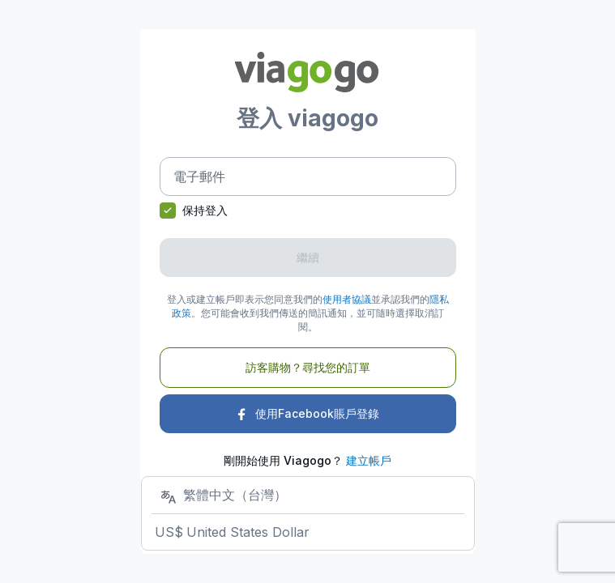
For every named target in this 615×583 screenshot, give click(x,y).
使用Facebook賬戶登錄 (307, 413)
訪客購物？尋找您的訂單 (308, 367)
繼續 (308, 257)
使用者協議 (346, 299)
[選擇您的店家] (308, 513)
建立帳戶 (368, 460)
